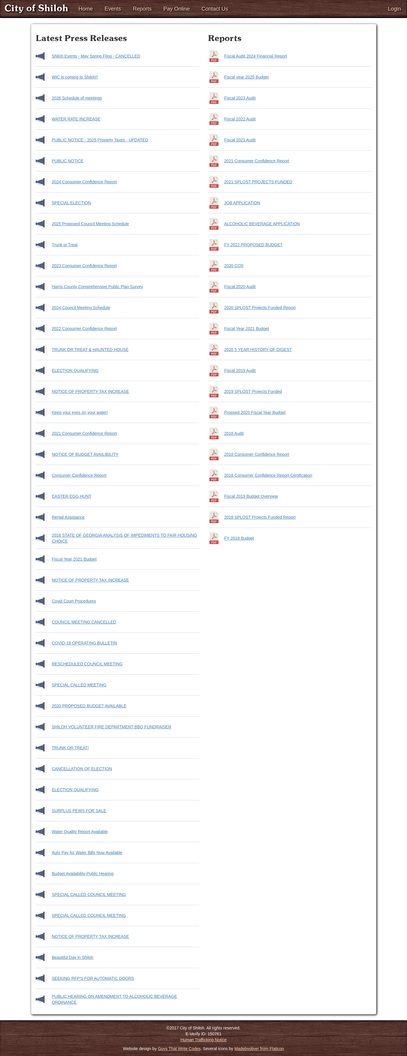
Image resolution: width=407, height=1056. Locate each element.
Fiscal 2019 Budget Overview (251, 496)
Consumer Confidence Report (79, 475)
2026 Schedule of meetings (77, 98)
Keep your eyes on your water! (80, 412)
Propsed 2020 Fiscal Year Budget (255, 412)
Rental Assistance (68, 517)
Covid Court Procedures (74, 601)
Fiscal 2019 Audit (240, 370)
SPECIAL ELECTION (71, 202)
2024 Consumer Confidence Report (84, 181)
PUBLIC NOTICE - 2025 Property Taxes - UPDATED (100, 140)
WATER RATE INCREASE (76, 119)
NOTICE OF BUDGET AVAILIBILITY (85, 454)
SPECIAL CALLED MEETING (79, 685)
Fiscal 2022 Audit (240, 119)
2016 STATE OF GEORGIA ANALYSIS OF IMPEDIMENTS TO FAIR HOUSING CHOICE (124, 538)
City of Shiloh (36, 8)
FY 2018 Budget (239, 538)
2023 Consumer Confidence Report (84, 265)
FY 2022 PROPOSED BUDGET (253, 244)
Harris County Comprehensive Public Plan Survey (97, 286)
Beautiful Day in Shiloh (73, 957)
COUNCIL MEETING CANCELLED (84, 622)
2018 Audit (234, 433)
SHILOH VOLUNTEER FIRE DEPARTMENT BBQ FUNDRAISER (111, 726)
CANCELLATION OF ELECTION (82, 768)
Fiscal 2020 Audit (240, 286)
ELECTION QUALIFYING (75, 370)
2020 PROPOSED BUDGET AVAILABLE (89, 706)
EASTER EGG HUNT (71, 496)
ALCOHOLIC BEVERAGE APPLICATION (262, 223)
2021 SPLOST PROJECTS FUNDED (258, 181)
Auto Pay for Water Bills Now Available (87, 852)
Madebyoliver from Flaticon (259, 1048)
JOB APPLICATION (242, 202)
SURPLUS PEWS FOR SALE (79, 810)
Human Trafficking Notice (203, 1039)
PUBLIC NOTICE (68, 161)
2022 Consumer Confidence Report (84, 328)
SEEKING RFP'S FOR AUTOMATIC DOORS (93, 978)
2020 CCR (233, 265)
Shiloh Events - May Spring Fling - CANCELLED (96, 56)
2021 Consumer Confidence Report (84, 433)
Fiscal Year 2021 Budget (74, 559)
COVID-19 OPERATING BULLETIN (84, 643)
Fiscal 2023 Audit (240, 98)
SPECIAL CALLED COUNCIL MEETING (89, 894)
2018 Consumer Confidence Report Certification (268, 475)
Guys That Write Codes (179, 1048)
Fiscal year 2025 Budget (246, 77)
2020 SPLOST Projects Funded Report (260, 307)
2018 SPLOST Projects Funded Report (260, 517)
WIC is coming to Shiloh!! (75, 77)
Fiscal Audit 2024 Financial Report (255, 56)
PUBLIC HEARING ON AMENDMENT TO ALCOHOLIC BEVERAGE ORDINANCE (114, 999)
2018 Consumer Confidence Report (256, 454)
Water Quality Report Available (80, 831)
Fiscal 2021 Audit (240, 140)
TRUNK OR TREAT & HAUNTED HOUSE (90, 349)
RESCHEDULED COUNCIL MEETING (87, 664)
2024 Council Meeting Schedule (81, 307)
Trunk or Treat (65, 244)
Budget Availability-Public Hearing (83, 873)
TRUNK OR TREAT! (70, 747)
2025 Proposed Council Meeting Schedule (90, 223)
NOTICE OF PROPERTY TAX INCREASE (90, 391)
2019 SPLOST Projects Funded (253, 391)
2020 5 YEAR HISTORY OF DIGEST (258, 349)
